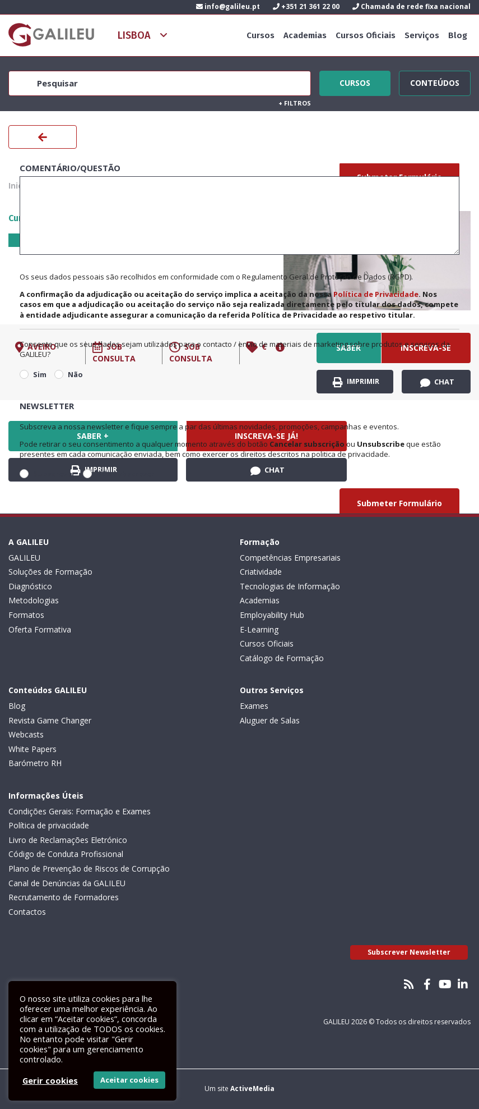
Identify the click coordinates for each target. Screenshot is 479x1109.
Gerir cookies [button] (50, 1080)
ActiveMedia (252, 1088)
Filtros (294, 103)
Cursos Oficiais (366, 35)
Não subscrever (125, 474)
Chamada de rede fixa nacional (411, 6)
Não (75, 374)
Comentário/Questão (70, 167)
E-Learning (259, 629)
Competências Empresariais (290, 557)
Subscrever (54, 474)
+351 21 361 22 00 (306, 6)
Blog (457, 35)
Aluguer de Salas (270, 720)
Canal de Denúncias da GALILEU (66, 883)
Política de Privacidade (375, 294)
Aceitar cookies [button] (129, 1080)
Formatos (26, 615)
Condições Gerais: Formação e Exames (79, 811)
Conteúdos (434, 81)
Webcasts (26, 734)
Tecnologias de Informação (290, 586)
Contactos (27, 911)
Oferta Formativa (39, 629)
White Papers (32, 749)
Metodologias (33, 600)
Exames (254, 705)
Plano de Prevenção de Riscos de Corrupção (89, 868)
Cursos (261, 35)
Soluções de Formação (50, 571)
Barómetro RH (35, 763)
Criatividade (261, 571)
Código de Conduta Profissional (65, 854)
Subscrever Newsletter (409, 952)
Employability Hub (272, 615)
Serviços (421, 35)
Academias (305, 35)
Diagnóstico (30, 586)
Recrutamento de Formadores (63, 897)
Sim (39, 374)
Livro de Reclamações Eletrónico (67, 840)
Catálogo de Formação (282, 658)
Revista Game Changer (49, 720)
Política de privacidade (48, 825)
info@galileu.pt (228, 6)
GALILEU (24, 557)
